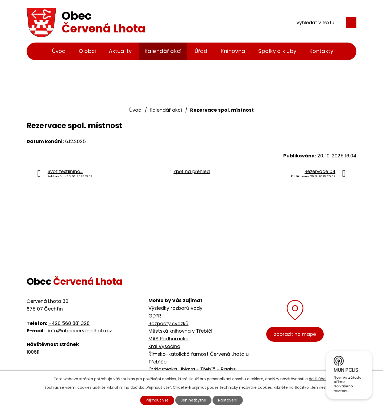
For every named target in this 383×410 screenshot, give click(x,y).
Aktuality (120, 51)
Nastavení (228, 400)
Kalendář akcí (163, 51)
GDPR (154, 315)
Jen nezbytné (193, 400)
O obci (87, 51)
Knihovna (232, 51)
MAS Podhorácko (168, 338)
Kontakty (321, 51)
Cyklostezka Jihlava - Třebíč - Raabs (192, 369)
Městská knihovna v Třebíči (180, 331)
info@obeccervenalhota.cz (80, 330)
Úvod (59, 51)
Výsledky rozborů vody (175, 308)
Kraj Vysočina (164, 346)
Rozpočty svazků (168, 323)
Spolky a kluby (277, 51)
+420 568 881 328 (69, 323)
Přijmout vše (157, 400)
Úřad (201, 51)
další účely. (319, 379)
